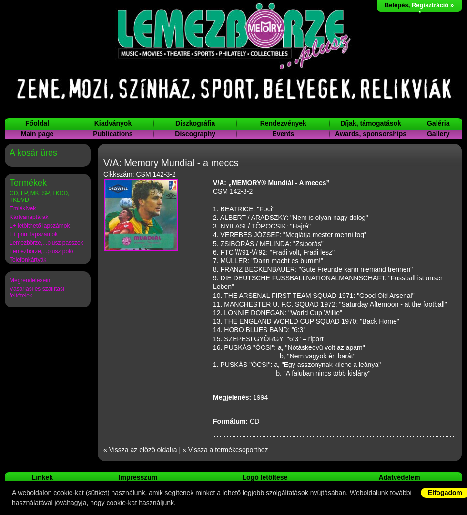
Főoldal (37, 123)
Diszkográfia (195, 123)
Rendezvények (283, 123)
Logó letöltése (265, 477)
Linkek (42, 477)
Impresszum (138, 477)
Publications (112, 134)
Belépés (396, 5)
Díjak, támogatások (370, 123)
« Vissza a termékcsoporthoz (225, 450)
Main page (37, 134)
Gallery (438, 134)
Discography (195, 134)
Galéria (438, 123)
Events (283, 134)
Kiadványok (113, 123)
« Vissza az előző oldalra (140, 450)
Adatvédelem (399, 477)
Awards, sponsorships (370, 134)
